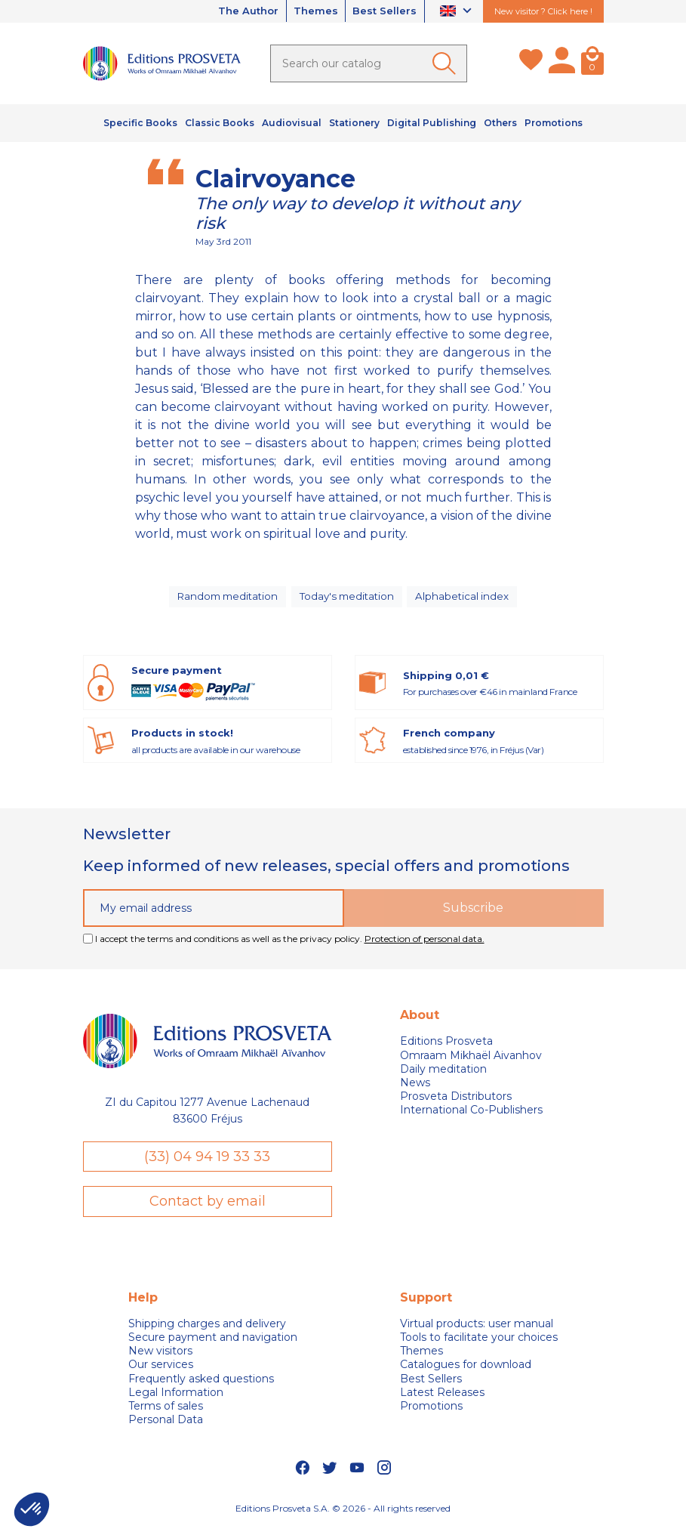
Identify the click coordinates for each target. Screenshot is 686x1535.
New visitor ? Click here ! (543, 11)
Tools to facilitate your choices (479, 1345)
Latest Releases (442, 1400)
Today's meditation (349, 600)
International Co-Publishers (471, 1117)
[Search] (368, 63)
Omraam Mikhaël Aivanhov (471, 1062)
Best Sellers (382, 11)
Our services (160, 1372)
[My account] (562, 63)
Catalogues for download (465, 1372)
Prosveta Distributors (456, 1103)
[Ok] (446, 63)
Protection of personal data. (425, 945)
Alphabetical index (466, 600)
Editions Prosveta (446, 1048)
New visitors (160, 1359)
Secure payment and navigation (212, 1345)
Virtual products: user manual (476, 1332)
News (415, 1089)
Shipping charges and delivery (207, 1332)
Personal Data (165, 1428)
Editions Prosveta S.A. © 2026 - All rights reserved (343, 1515)
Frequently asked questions (201, 1386)
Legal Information (175, 1400)
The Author (235, 11)
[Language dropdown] (457, 12)
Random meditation (226, 600)
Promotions (431, 1414)
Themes (308, 11)
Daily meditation (443, 1076)
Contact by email (207, 1208)
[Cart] (592, 63)
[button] (32, 1509)
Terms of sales (165, 1414)
